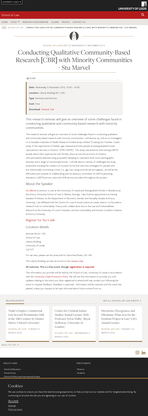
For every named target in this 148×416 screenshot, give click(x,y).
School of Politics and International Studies (22, 376)
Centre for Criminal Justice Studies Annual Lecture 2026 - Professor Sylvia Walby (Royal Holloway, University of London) (72, 319)
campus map (77, 261)
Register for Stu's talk (40, 220)
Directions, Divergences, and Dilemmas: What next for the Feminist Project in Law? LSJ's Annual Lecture (119, 317)
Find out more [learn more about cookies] (15, 409)
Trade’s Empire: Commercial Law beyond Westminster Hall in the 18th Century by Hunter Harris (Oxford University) (26, 317)
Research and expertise (35, 22)
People (66, 22)
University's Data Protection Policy (51, 276)
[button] (142, 15)
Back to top (9, 344)
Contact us (79, 22)
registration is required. (82, 266)
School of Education (12, 369)
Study (14, 22)
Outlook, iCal (47, 109)
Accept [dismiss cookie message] (13, 401)
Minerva (80, 369)
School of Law (10, 15)
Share (33, 78)
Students (81, 373)
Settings (12, 405)
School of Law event (56, 45)
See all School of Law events (121, 300)
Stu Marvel (31, 190)
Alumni (55, 22)
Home (5, 22)
